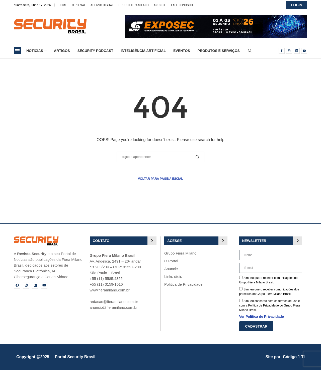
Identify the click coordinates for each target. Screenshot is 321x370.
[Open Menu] (17, 50)
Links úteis (173, 276)
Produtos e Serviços (219, 51)
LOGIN (296, 5)
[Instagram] (289, 51)
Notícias (34, 51)
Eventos (181, 51)
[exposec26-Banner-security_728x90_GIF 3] (216, 17)
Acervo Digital (102, 5)
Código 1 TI (294, 357)
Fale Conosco (182, 5)
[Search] (249, 51)
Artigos (62, 51)
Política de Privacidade (183, 284)
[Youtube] (304, 51)
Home (62, 5)
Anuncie (160, 5)
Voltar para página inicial (160, 178)
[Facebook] (282, 51)
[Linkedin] (297, 51)
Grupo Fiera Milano (133, 5)
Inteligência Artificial (143, 51)
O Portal (79, 5)
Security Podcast (95, 51)
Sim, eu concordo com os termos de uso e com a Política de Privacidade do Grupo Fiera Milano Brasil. (269, 305)
